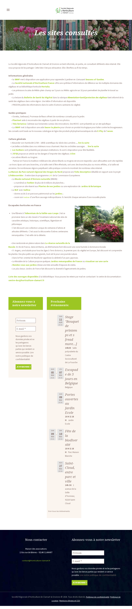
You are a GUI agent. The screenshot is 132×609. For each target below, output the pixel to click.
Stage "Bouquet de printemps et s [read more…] (71, 334)
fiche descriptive (85, 175)
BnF (16, 193)
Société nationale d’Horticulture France (35, 83)
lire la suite (84, 146)
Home (52, 39)
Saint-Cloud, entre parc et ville (70, 475)
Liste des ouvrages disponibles (24, 280)
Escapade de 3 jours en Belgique (71, 380)
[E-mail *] (26, 332)
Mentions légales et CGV (69, 603)
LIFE (57, 179)
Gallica (27, 193)
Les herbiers (18, 153)
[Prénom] (26, 324)
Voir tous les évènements (59, 515)
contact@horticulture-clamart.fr (36, 564)
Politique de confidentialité (97, 600)
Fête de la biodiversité (71, 441)
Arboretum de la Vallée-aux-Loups (42, 217)
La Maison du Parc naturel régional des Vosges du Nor (35, 175)
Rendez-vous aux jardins (25, 268)
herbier (27, 200)
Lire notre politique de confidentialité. (24, 358)
